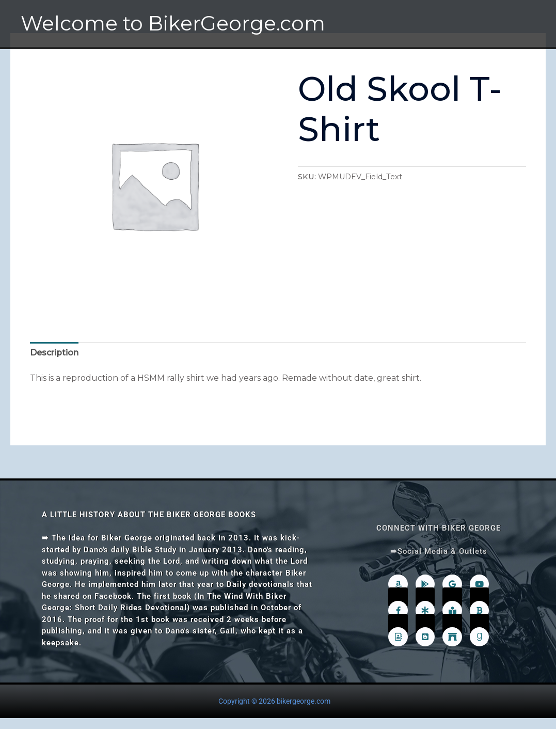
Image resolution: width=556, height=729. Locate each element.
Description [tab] (54, 353)
